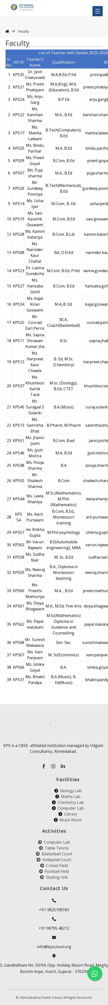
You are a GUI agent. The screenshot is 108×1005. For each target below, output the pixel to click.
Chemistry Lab (68, 802)
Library (67, 814)
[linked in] (63, 766)
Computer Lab (68, 808)
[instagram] (53, 766)
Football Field (54, 871)
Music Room (68, 820)
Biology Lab (68, 790)
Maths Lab (67, 796)
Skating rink (54, 877)
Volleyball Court (54, 859)
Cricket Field (54, 865)
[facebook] (43, 766)
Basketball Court (54, 854)
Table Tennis (54, 848)
